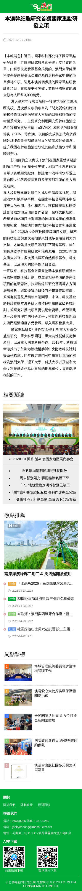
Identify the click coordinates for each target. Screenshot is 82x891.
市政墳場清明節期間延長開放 (44, 471)
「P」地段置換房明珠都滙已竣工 (44, 485)
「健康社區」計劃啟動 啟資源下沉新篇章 (44, 499)
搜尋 (66, 7)
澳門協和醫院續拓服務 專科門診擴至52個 (44, 492)
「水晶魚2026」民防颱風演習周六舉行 (41, 584)
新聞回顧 (44, 805)
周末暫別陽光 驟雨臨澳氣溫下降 (44, 478)
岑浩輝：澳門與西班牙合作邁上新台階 (40, 614)
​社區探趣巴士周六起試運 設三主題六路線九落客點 (41, 629)
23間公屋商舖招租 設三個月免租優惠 (41, 599)
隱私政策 (27, 805)
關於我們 (9, 805)
